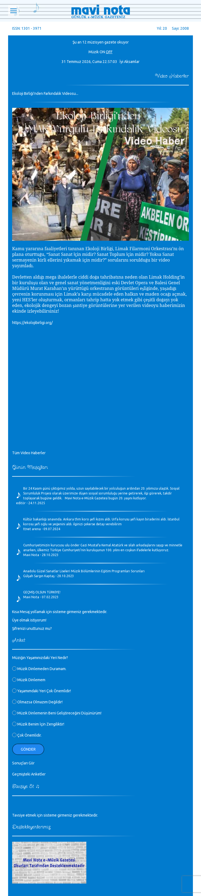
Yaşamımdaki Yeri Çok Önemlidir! (41, 691)
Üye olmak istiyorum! (29, 620)
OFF (109, 52)
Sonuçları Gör (23, 763)
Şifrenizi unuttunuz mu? (32, 628)
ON (102, 52)
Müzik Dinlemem (28, 680)
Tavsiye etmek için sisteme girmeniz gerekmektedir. (55, 815)
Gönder (28, 749)
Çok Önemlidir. (27, 735)
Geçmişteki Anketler (29, 774)
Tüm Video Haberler (29, 453)
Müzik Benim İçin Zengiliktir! (38, 724)
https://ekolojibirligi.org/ (32, 322)
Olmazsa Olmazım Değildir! (37, 702)
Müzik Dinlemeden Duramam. (39, 669)
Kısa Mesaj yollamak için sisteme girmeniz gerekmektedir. (59, 612)
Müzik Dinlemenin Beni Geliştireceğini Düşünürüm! (56, 713)
